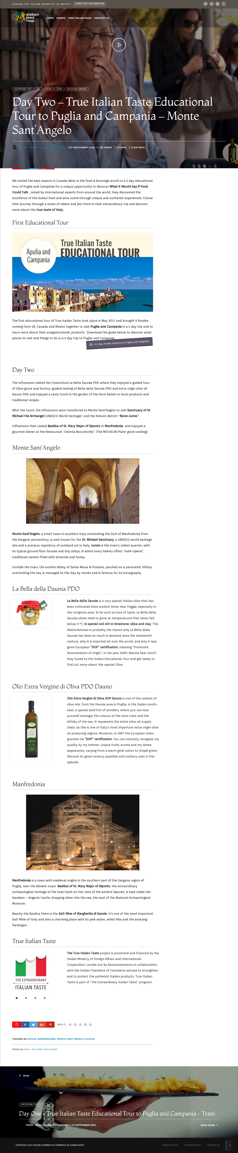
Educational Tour (23, 94)
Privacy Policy (170, 1145)
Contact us (101, 18)
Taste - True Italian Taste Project (43, 152)
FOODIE (48, 94)
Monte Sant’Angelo (70, 1038)
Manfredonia (46, 1038)
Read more (209, 1125)
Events (61, 18)
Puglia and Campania (77, 94)
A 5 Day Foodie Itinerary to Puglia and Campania (87, 275)
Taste (50, 18)
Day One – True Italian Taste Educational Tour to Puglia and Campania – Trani (117, 1113)
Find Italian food (79, 18)
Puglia (89, 1038)
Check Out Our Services (89, 4)
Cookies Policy (192, 1145)
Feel (38, 94)
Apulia (31, 1038)
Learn (59, 94)
